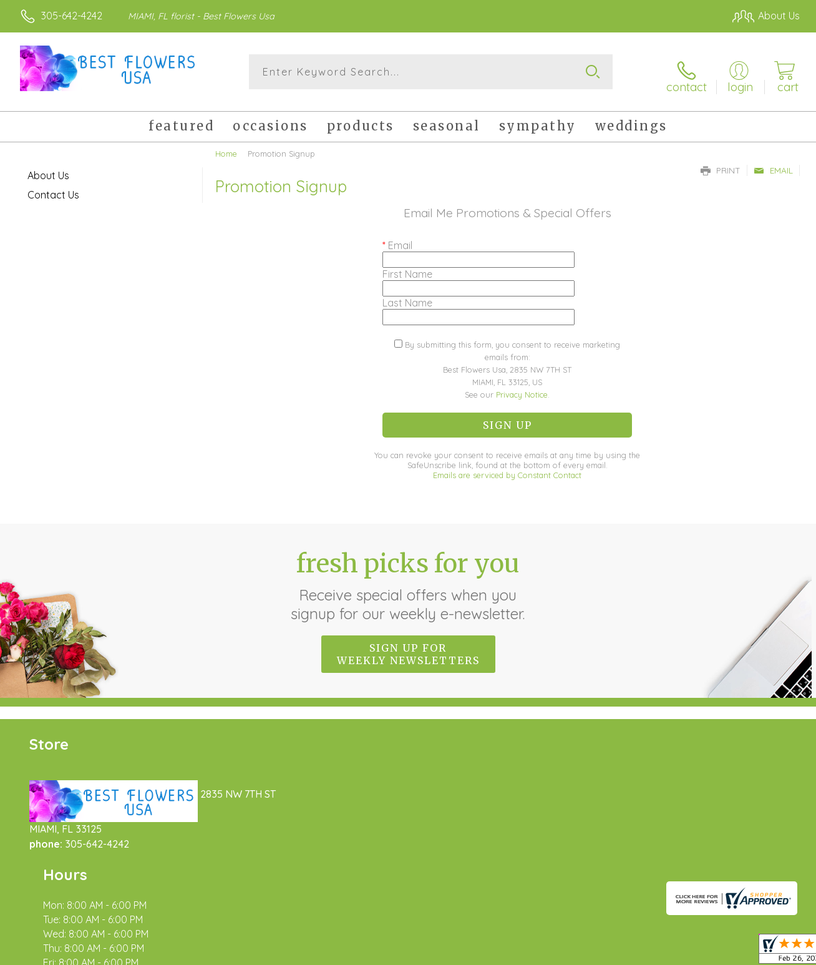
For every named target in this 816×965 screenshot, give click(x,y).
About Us (48, 168)
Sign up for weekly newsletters (408, 647)
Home (226, 147)
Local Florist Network (687, 952)
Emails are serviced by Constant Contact (507, 469)
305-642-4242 (71, 15)
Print (721, 163)
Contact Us (53, 188)
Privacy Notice (522, 388)
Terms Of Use (524, 952)
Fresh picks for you (408, 578)
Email (773, 163)
